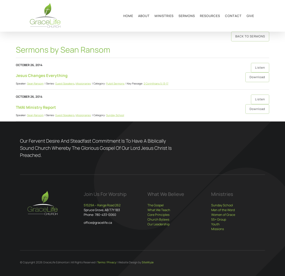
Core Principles (158, 214)
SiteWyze (148, 262)
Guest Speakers (64, 83)
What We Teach (158, 210)
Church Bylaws (158, 219)
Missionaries (83, 83)
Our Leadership (158, 224)
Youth (215, 224)
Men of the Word (223, 210)
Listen (260, 67)
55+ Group (218, 219)
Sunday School (115, 115)
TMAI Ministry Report (36, 107)
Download (257, 77)
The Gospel (155, 205)
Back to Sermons (250, 36)
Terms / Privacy (106, 262)
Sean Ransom (35, 83)
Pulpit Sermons (115, 83)
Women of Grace (223, 214)
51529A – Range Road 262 (102, 205)
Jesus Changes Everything (41, 75)
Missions (217, 229)
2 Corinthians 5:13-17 (156, 83)
